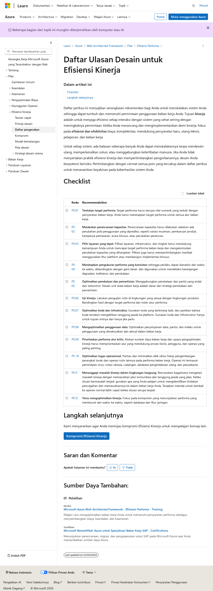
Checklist (72, 92)
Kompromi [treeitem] (21, 135)
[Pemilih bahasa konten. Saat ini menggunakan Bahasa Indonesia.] (18, 572)
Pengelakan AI (12, 582)
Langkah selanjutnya (80, 97)
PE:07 (75, 310)
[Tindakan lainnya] (203, 46)
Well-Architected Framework (105, 46)
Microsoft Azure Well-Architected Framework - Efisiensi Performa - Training (113, 509)
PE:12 (75, 398)
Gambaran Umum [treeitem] (23, 82)
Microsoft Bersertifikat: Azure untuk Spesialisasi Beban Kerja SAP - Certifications (116, 530)
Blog (56, 582)
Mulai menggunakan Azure (188, 17)
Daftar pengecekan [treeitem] (27, 129)
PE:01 (75, 210)
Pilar (130, 46)
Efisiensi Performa (148, 46)
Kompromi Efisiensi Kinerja (86, 436)
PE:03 (75, 244)
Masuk (203, 5)
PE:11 (74, 373)
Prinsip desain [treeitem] (23, 124)
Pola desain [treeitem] (22, 147)
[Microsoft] (7, 5)
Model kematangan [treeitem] (27, 141)
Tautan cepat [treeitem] (23, 118)
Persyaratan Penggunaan (171, 582)
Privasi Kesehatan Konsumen (129, 582)
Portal (161, 17)
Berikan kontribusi (78, 582)
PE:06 (75, 298)
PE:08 (75, 327)
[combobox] (28, 51)
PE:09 (75, 339)
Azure (78, 46)
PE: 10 (75, 356)
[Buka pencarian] (193, 5)
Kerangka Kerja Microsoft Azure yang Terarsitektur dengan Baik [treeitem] (28, 61)
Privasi (99, 582)
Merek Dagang (12, 588)
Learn (67, 46)
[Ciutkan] (51, 42)
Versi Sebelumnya (37, 582)
